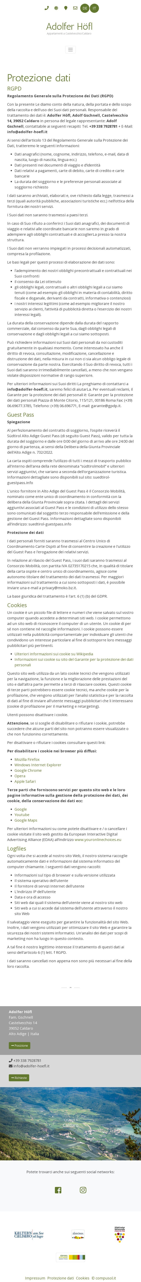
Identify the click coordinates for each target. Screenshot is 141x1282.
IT (94, 8)
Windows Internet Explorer (38, 764)
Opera (20, 775)
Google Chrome (28, 770)
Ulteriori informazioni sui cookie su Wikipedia (54, 653)
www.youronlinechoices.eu (98, 839)
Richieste (19, 1078)
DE (85, 8)
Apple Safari (25, 781)
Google (21, 809)
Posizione (19, 1046)
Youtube (22, 814)
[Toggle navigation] (70, 49)
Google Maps (26, 820)
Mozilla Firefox (27, 759)
